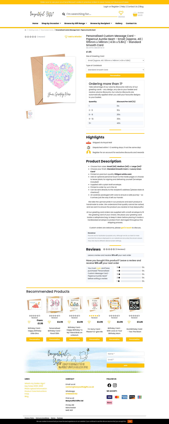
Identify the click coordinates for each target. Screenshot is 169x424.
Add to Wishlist (72, 36)
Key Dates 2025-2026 (34, 386)
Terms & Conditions (42, 418)
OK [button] (130, 421)
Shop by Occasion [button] (50, 23)
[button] (29, 80)
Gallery (118, 23)
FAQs (27, 394)
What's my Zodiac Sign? (35, 383)
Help (123, 7)
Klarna (53, 418)
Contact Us (132, 7)
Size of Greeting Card (95, 56)
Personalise (115, 75)
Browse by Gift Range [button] (74, 23)
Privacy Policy (29, 418)
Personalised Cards (47, 30)
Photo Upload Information (36, 388)
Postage (60, 418)
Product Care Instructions (36, 391)
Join (125, 365)
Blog (141, 7)
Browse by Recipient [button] (100, 23)
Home (35, 23)
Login (98, 268)
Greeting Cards (33, 30)
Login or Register (111, 7)
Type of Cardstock (94, 65)
